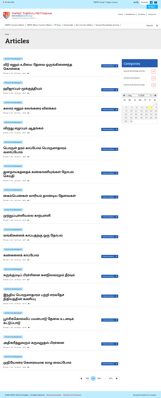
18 (136, 114)
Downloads (68, 25)
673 (110, 378)
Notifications (130, 14)
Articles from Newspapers (13, 59)
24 (131, 118)
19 (141, 114)
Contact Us (152, 14)
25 (136, 118)
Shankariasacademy (53, 395)
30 (126, 121)
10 (131, 111)
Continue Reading (108, 66)
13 (146, 111)
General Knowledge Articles (107, 25)
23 (126, 118)
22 (156, 114)
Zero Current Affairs (84, 25)
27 (146, 118)
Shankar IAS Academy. (148, 395)
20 (146, 114)
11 (136, 111)
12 (141, 111)
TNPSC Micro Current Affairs (39, 25)
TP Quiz (57, 25)
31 (131, 121)
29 (156, 118)
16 (126, 114)
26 (141, 118)
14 (151, 111)
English (144, 2)
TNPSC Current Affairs (14, 25)
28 (151, 118)
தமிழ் (136, 2)
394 (99, 378)
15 (156, 111)
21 (151, 114)
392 (87, 378)
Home (120, 14)
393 (93, 378)
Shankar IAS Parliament (72, 395)
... (105, 378)
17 (131, 114)
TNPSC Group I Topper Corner (105, 2)
